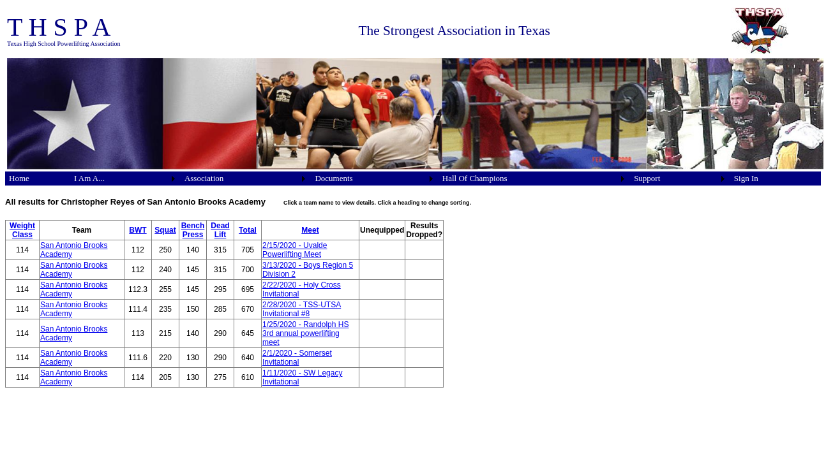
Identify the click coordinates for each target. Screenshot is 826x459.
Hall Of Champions (474, 178)
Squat (165, 230)
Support (647, 178)
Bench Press (193, 230)
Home (19, 178)
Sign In (746, 178)
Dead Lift (220, 230)
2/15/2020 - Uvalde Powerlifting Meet (294, 250)
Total (248, 230)
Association (203, 178)
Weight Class (22, 230)
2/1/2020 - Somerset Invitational (297, 358)
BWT (137, 230)
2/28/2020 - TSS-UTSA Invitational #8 (301, 309)
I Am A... (89, 178)
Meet (310, 230)
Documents (333, 178)
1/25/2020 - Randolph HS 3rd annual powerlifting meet (305, 333)
